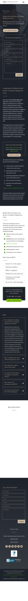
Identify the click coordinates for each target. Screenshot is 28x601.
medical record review (14, 147)
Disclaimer (15, 574)
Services (11, 574)
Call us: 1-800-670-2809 (14, 300)
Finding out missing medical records (15, 188)
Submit (19, 75)
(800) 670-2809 (14, 539)
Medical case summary (11, 243)
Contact (15, 576)
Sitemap (19, 574)
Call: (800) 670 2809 (11, 30)
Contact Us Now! (14, 155)
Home (4, 574)
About (7, 574)
